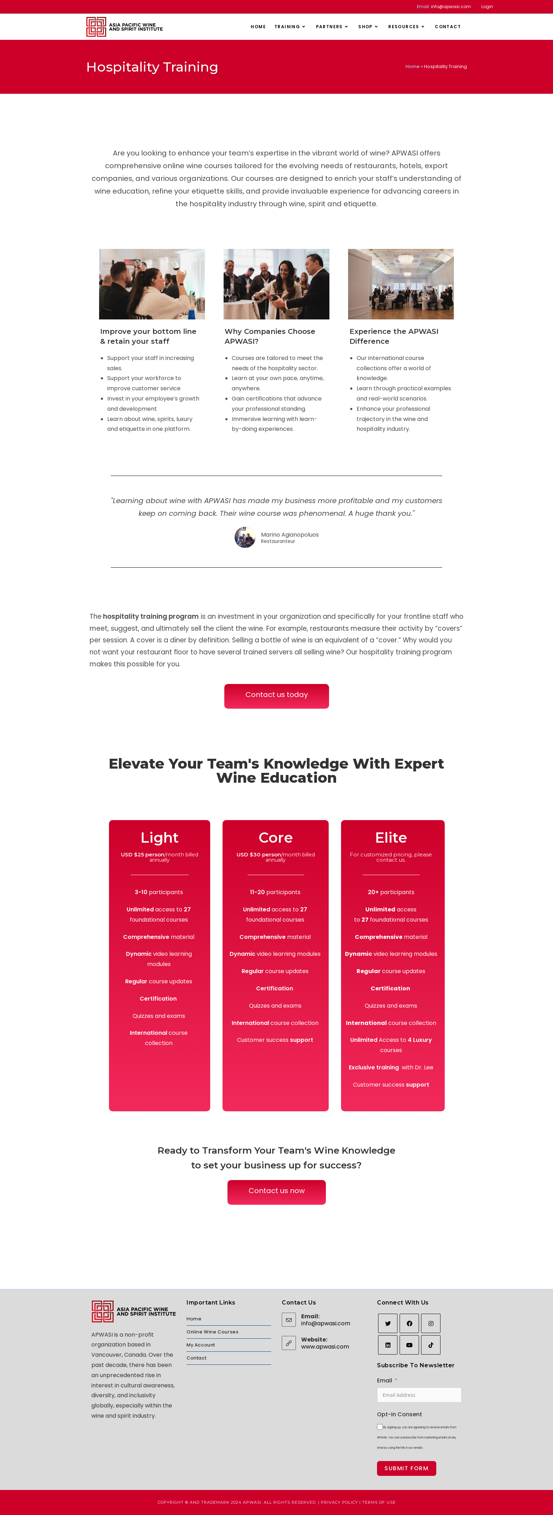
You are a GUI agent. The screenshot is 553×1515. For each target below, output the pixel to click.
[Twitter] (387, 1323)
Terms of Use (379, 1502)
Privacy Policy (339, 1502)
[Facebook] (409, 1323)
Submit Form (406, 1468)
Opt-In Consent (399, 1414)
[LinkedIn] (387, 1345)
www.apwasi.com (325, 1347)
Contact (196, 1358)
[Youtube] (409, 1345)
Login (487, 7)
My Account (201, 1345)
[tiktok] (430, 1345)
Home (413, 66)
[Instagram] (430, 1323)
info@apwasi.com (451, 7)
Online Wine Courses (212, 1331)
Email (384, 1380)
